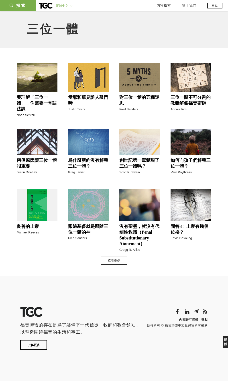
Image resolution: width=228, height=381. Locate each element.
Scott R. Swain (129, 172)
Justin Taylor (77, 109)
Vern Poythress (181, 172)
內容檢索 (164, 5)
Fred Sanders (128, 109)
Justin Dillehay (27, 172)
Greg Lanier (76, 172)
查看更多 (114, 260)
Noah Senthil (26, 115)
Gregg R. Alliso (129, 249)
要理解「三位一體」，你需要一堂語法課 (37, 103)
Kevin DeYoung (181, 238)
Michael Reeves (28, 232)
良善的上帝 (28, 226)
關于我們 (189, 5)
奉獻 (215, 5)
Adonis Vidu (179, 109)
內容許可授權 (188, 319)
